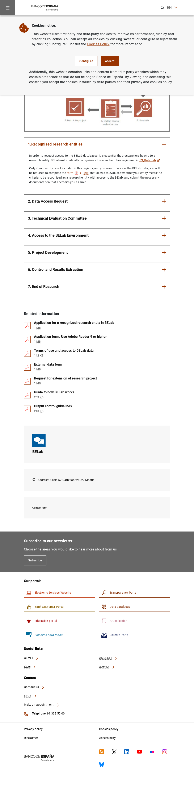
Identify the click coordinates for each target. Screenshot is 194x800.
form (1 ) (78, 173)
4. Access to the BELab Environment (58, 235)
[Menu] (7, 7)
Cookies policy (108, 729)
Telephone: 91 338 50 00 (44, 714)
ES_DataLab (149, 160)
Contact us (34, 687)
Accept (110, 61)
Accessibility (107, 738)
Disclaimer (31, 738)
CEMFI (31, 658)
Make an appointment (41, 704)
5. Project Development (48, 252)
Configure (86, 61)
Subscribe (35, 560)
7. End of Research (43, 286)
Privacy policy (33, 729)
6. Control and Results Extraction (55, 269)
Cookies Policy (98, 44)
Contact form (39, 507)
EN (172, 7)
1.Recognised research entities (55, 144)
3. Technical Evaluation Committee (57, 218)
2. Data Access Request (48, 201)
